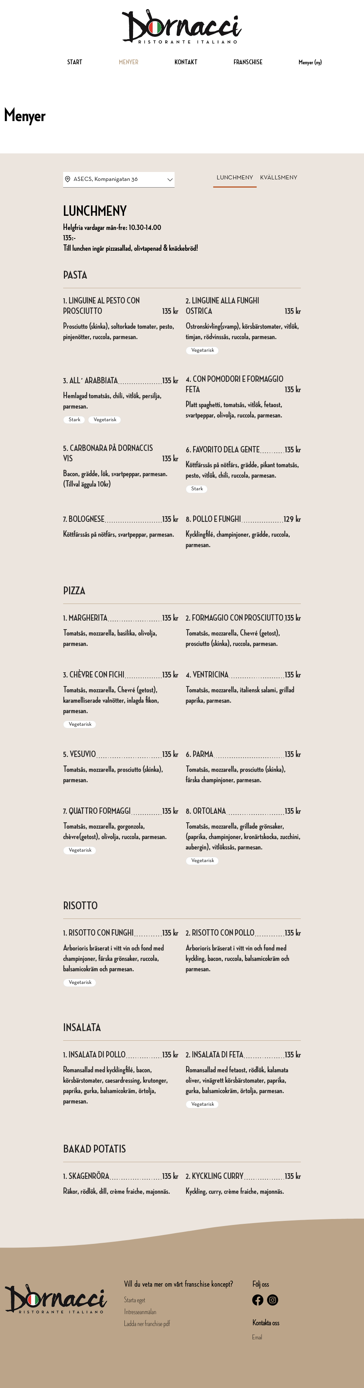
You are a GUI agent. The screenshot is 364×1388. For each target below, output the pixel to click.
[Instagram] (272, 1300)
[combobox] (119, 180)
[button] (235, 62)
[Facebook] (257, 1300)
